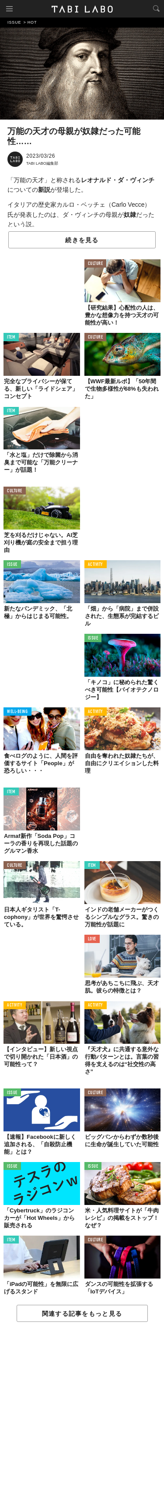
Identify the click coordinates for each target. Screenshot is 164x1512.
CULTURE (95, 263)
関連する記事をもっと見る (82, 1313)
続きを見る (81, 240)
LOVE (92, 939)
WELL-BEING (17, 712)
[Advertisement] (82, 1417)
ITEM (11, 337)
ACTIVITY (95, 564)
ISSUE (12, 564)
